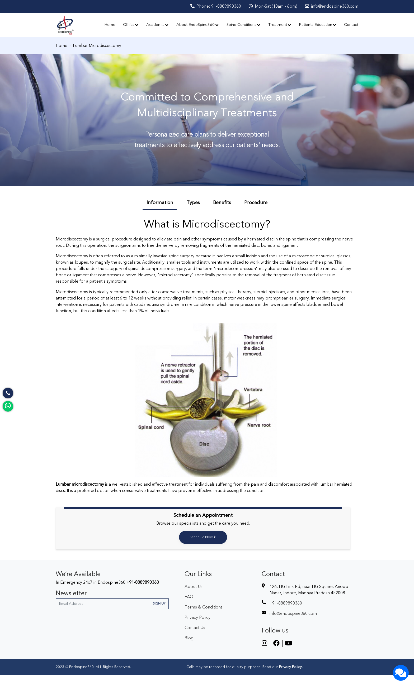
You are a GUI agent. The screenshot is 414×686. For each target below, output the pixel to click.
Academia (157, 30)
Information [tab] (160, 213)
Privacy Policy (197, 628)
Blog (189, 649)
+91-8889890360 (142, 593)
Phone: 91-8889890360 (215, 6)
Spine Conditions (244, 30)
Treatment (279, 30)
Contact (351, 30)
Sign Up (159, 614)
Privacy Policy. (290, 678)
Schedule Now (203, 548)
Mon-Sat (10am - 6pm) (273, 6)
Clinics (131, 30)
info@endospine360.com (331, 6)
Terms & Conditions (204, 618)
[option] (207, 131)
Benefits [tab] (222, 213)
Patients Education (317, 30)
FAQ (189, 607)
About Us (194, 597)
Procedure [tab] (255, 213)
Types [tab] (193, 213)
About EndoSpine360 (197, 30)
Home (109, 30)
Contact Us (195, 638)
